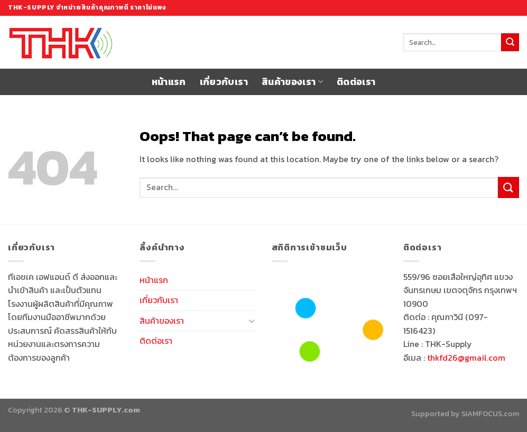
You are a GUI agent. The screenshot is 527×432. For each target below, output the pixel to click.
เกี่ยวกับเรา (224, 82)
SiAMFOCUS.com (490, 413)
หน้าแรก (169, 82)
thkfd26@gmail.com (466, 357)
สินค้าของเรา (292, 82)
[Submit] (510, 42)
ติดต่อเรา (356, 82)
